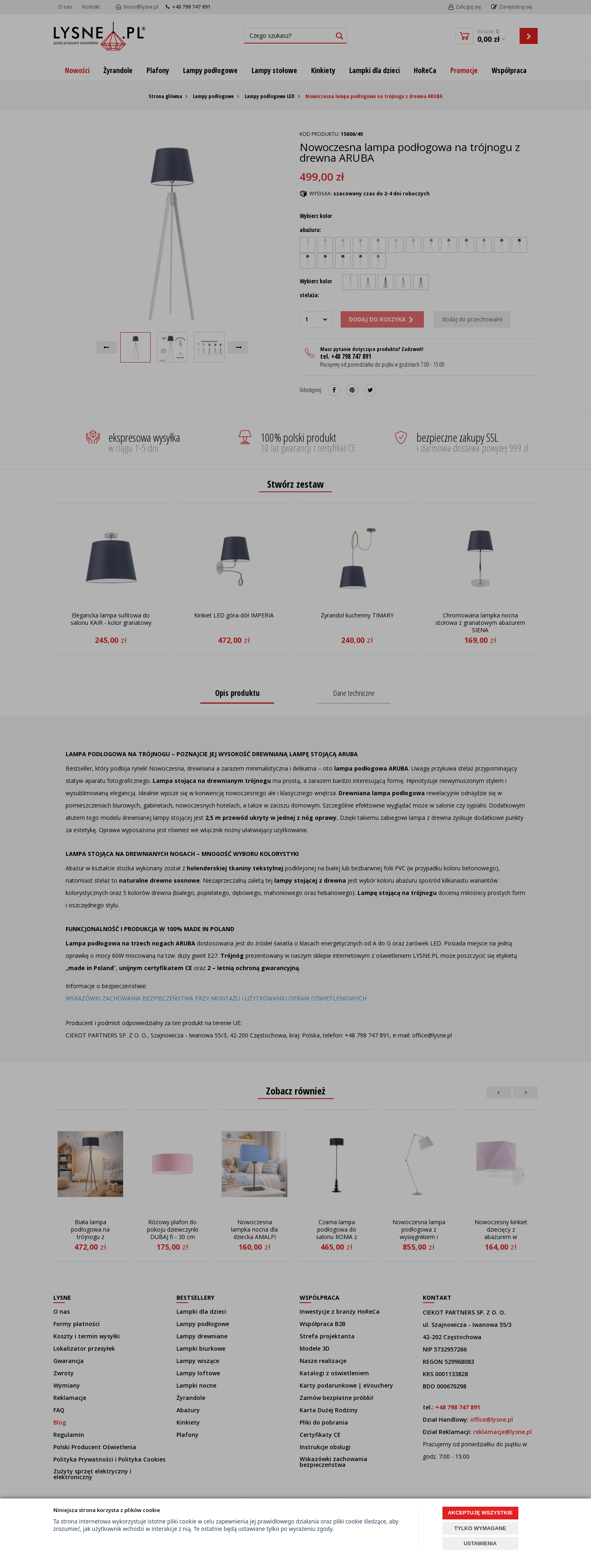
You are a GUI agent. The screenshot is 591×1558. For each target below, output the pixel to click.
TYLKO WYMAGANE (480, 1528)
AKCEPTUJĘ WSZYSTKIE (480, 1513)
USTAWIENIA (480, 1543)
